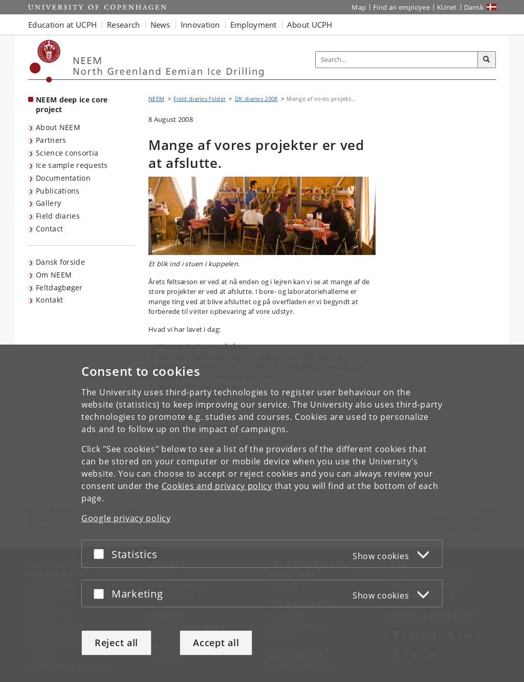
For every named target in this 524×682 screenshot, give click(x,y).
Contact (49, 228)
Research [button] (123, 24)
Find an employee (401, 7)
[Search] (486, 60)
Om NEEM (54, 275)
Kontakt (49, 300)
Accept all (216, 642)
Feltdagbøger (59, 287)
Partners (51, 140)
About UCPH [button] (310, 24)
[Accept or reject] (101, 553)
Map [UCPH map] (359, 7)
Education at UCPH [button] (62, 24)
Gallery (48, 203)
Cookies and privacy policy (217, 486)
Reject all (116, 642)
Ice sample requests (72, 165)
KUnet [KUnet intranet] (447, 7)
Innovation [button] (200, 24)
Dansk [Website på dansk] (474, 7)
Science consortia (67, 153)
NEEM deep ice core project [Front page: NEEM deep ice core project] (71, 104)
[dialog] (262, 513)
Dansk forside (60, 262)
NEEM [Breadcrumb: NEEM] (156, 98)
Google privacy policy (126, 518)
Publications (58, 191)
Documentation (63, 178)
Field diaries (58, 216)
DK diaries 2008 (256, 98)
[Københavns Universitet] (45, 61)
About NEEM (58, 127)
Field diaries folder (199, 98)
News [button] (160, 24)
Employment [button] (253, 24)
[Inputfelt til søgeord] (396, 59)
